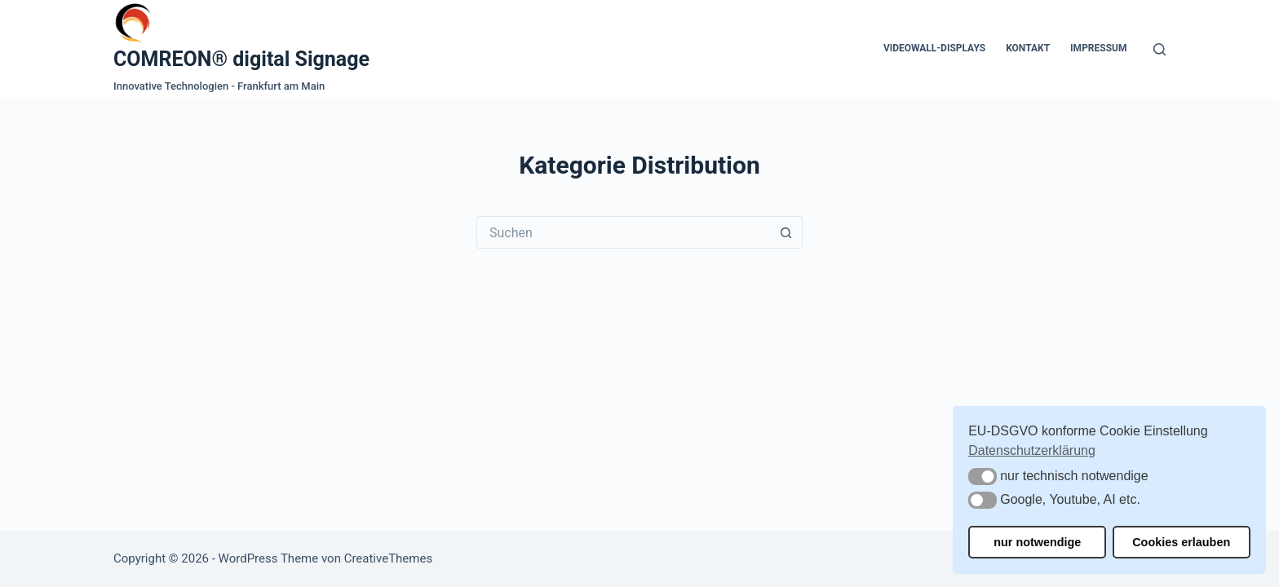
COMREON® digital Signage (241, 59)
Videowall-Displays (934, 48)
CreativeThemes (388, 558)
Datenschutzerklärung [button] (1031, 450)
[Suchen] (1159, 49)
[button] (982, 476)
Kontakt (1028, 48)
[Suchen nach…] (623, 232)
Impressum (1098, 48)
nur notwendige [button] (1037, 542)
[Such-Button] (786, 232)
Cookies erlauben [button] (1181, 542)
